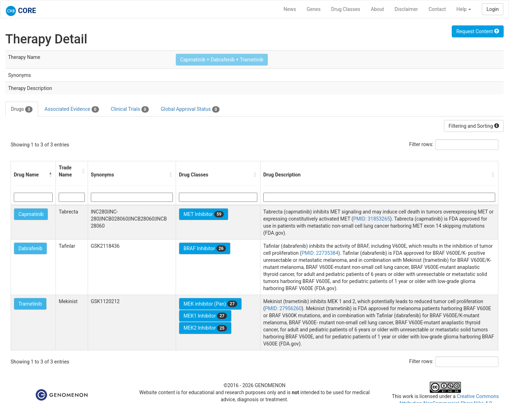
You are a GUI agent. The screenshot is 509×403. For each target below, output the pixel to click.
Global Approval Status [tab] (190, 109)
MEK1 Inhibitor (205, 316)
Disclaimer (406, 9)
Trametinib (30, 304)
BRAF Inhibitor (204, 248)
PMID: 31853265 (371, 219)
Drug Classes (345, 9)
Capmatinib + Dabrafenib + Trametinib (221, 59)
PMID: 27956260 (283, 308)
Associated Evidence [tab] (72, 109)
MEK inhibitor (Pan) (210, 304)
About (377, 9)
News (289, 9)
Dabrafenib (30, 248)
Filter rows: (421, 144)
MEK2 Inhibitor (205, 328)
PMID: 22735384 (320, 253)
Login (492, 9)
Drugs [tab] (22, 109)
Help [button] (463, 9)
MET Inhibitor (203, 214)
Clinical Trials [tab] (130, 109)
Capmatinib (30, 214)
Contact (437, 9)
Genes (314, 9)
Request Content (477, 31)
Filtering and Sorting (474, 126)
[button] (50, 174)
